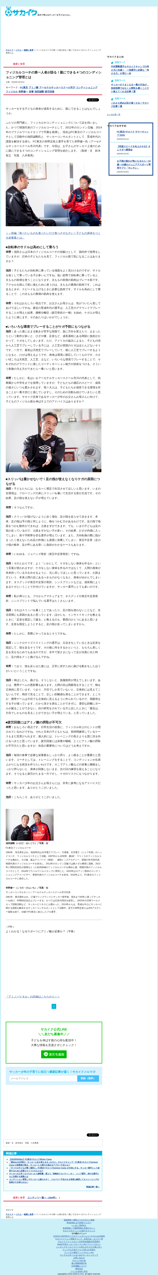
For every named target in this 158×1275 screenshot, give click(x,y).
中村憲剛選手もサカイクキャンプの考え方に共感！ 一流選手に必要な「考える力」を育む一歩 (130, 70)
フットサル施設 (79, 1252)
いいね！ (79, 1225)
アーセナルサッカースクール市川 (57, 87)
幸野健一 (23, 91)
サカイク (9, 50)
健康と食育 (28, 50)
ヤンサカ (79, 1255)
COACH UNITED (79, 1236)
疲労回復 (49, 91)
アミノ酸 (33, 87)
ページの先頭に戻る (79, 1271)
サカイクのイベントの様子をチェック (79, 1231)
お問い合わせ (79, 1258)
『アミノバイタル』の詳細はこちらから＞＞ (33, 996)
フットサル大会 (79, 1250)
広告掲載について (79, 1266)
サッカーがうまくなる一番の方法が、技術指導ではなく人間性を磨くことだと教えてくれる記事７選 (130, 88)
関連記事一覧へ (93, 1187)
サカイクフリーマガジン (79, 1241)
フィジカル (12, 91)
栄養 (31, 91)
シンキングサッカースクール (79, 1247)
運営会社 (79, 1269)
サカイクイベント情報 (79, 1239)
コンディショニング (86, 87)
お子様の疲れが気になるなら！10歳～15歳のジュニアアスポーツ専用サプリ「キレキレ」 (134, 164)
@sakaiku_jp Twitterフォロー (79, 1223)
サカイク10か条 (79, 1260)
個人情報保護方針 (79, 1263)
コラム (19, 50)
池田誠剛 (39, 91)
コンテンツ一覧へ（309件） (42, 1197)
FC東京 (24, 87)
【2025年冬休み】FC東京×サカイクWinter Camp (30, 1159)
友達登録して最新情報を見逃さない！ (79, 1228)
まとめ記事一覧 (113, 114)
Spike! (79, 1244)
